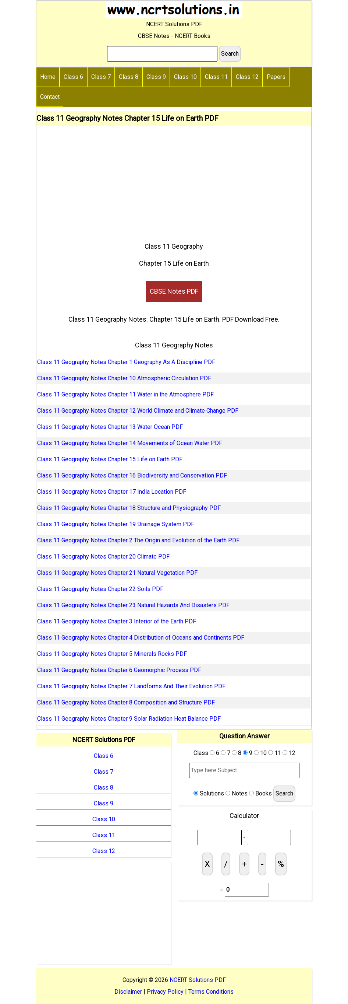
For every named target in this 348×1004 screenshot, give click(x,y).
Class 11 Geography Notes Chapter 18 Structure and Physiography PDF (129, 507)
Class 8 (128, 76)
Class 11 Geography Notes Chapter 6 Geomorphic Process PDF (119, 670)
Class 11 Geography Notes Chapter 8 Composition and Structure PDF (126, 702)
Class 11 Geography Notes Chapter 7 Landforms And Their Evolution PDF (131, 686)
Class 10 (185, 76)
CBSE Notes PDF (174, 291)
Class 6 (73, 76)
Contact (50, 96)
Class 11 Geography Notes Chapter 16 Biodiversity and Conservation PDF (132, 475)
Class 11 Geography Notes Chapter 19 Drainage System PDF (115, 524)
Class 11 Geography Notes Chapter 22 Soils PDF (100, 588)
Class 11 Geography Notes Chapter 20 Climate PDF (103, 556)
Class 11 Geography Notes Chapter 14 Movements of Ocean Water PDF (129, 443)
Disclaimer (128, 991)
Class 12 (247, 76)
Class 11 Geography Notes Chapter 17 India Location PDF (111, 491)
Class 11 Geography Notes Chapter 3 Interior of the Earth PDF (116, 621)
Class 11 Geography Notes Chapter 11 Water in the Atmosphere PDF (125, 394)
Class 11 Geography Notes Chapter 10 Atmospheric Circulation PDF (124, 378)
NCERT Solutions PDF (198, 979)
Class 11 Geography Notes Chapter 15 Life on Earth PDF (109, 459)
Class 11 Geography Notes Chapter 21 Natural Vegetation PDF (117, 572)
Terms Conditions (211, 991)
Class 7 (101, 76)
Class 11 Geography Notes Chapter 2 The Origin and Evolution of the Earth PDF (138, 540)
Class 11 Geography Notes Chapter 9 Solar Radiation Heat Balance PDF (129, 718)
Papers (276, 76)
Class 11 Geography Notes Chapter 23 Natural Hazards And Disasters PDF (133, 605)
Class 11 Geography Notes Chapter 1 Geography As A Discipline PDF (126, 361)
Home (48, 76)
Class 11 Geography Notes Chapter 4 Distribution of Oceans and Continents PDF (140, 637)
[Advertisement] (173, 180)
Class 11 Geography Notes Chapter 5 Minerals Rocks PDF (112, 653)
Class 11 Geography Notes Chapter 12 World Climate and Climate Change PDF (137, 410)
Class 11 (216, 76)
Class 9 (156, 76)
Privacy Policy (165, 991)
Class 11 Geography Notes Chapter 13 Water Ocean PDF (110, 426)
